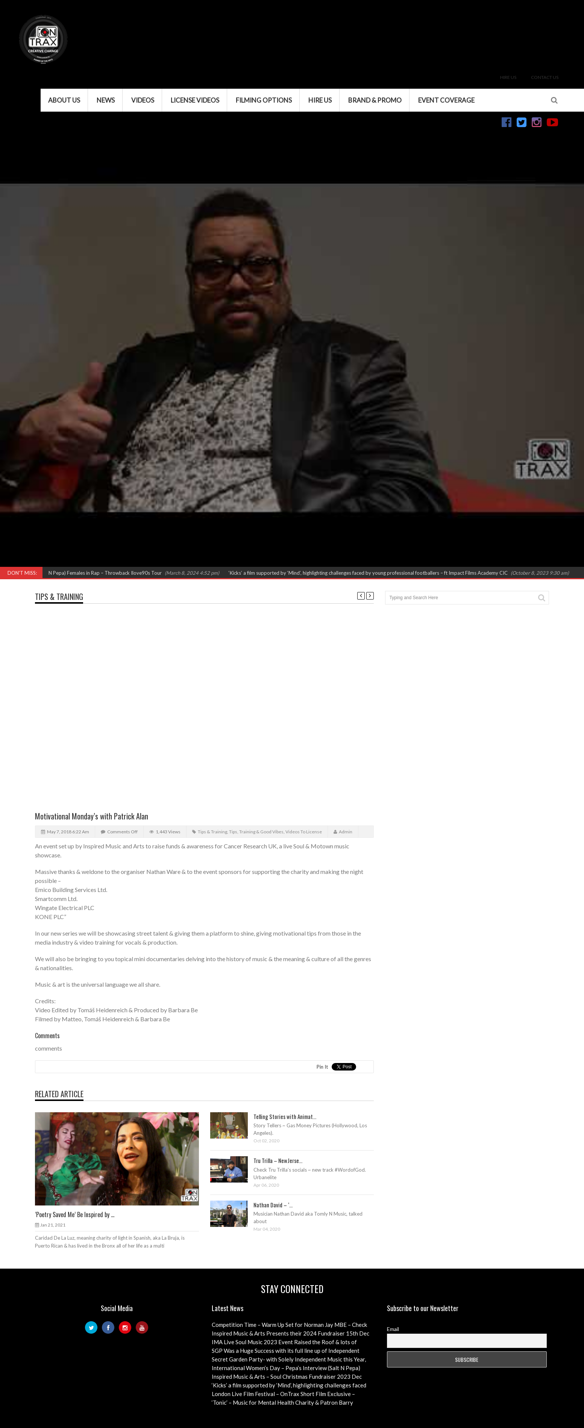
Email (393, 1329)
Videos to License (303, 831)
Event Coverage (446, 100)
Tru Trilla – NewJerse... (277, 1160)
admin (345, 831)
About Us (64, 100)
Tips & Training (59, 596)
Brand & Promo (375, 100)
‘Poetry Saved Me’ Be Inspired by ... (74, 1214)
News (106, 100)
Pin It (322, 1067)
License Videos (195, 100)
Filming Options (264, 100)
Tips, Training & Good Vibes (256, 831)
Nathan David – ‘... (273, 1205)
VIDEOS (142, 100)
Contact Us (544, 77)
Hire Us (508, 77)
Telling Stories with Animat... (284, 1116)
